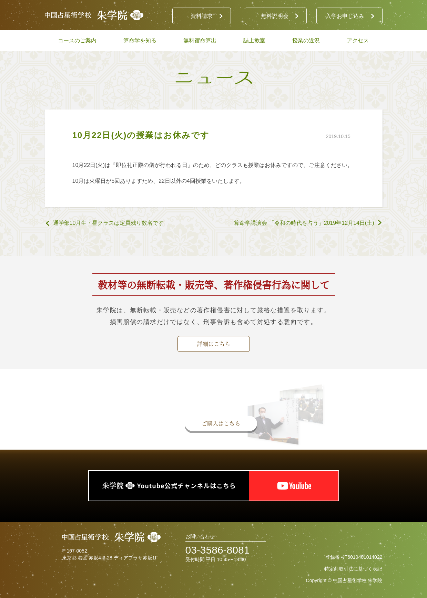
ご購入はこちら (221, 423)
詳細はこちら (213, 344)
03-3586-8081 (217, 550)
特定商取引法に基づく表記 (353, 568)
